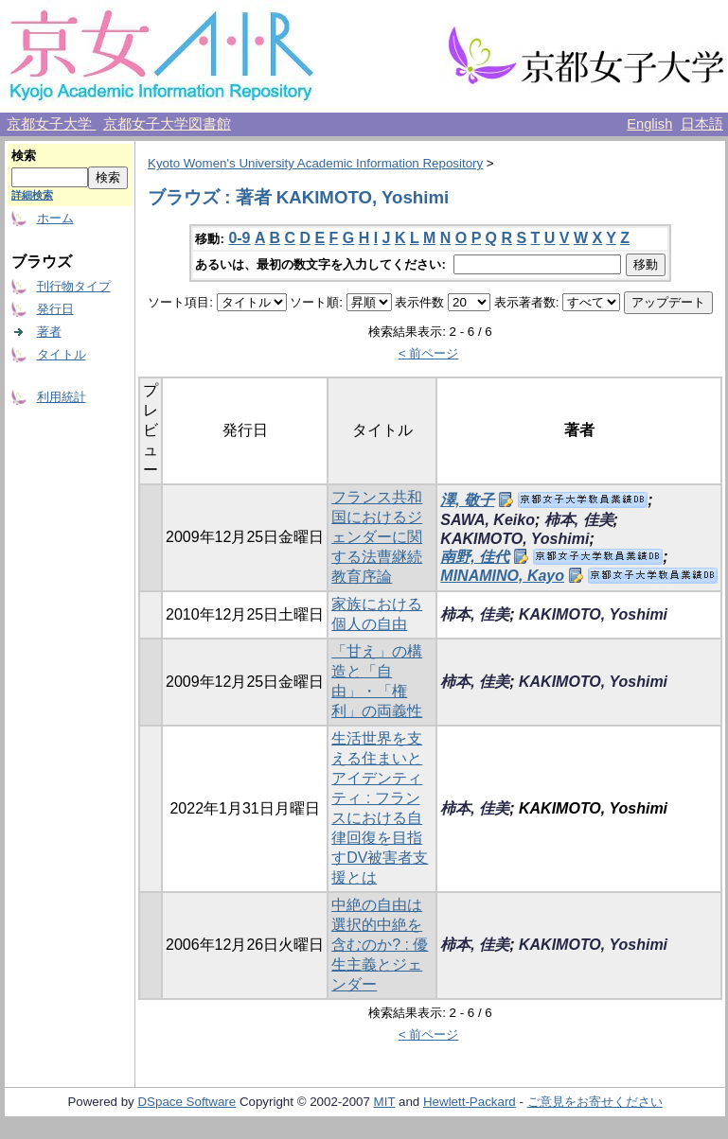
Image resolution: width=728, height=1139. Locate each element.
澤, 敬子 (467, 500)
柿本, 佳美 (578, 520)
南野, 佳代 (474, 557)
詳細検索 (32, 195)
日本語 (702, 123)
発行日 (55, 309)
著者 (49, 331)
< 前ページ (429, 353)
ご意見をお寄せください (595, 1102)
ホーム (55, 218)
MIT (385, 1102)
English (649, 123)
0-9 (239, 238)
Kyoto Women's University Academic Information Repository (315, 163)
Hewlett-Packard (469, 1102)
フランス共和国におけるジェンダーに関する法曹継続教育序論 (376, 537)
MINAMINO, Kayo (502, 576)
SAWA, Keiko (487, 520)
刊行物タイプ (74, 286)
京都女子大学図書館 (167, 123)
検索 (23, 156)
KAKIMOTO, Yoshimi (514, 539)
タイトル (61, 354)
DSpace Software (186, 1102)
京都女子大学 (51, 123)
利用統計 (61, 397)
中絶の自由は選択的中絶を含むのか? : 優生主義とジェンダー (379, 944)
